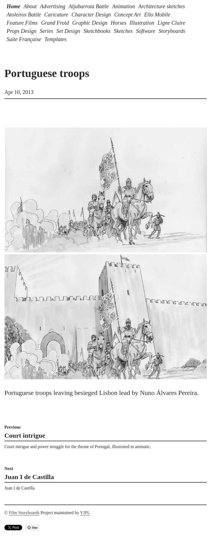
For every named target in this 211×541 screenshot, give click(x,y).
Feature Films (22, 23)
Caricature (56, 15)
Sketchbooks (97, 31)
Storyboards (172, 31)
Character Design (91, 15)
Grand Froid (55, 23)
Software (145, 31)
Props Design (21, 31)
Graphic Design (89, 23)
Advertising (52, 6)
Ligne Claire (171, 23)
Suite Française (24, 39)
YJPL (85, 512)
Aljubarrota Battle (89, 6)
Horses (118, 23)
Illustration (142, 23)
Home (13, 6)
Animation (123, 6)
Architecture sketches (161, 6)
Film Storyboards (24, 512)
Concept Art (127, 15)
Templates (55, 39)
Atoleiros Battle (24, 15)
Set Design (68, 31)
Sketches (123, 31)
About (30, 6)
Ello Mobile (157, 15)
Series (46, 31)
